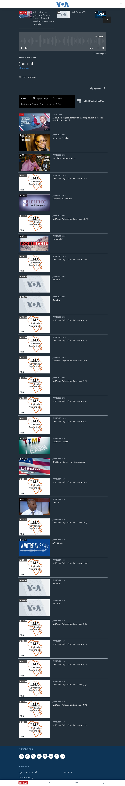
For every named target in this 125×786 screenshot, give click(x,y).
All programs (97, 88)
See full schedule (90, 101)
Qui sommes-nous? (28, 772)
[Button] (24, 68)
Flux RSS (68, 772)
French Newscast (27, 58)
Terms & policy (26, 777)
